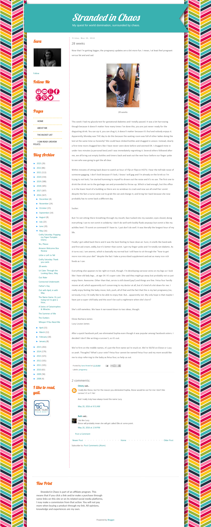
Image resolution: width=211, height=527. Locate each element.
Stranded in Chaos (105, 17)
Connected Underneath (49, 282)
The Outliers (44, 318)
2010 (39, 370)
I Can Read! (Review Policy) (45, 143)
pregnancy (83, 370)
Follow (36, 73)
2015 (39, 347)
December (43, 199)
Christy (81, 386)
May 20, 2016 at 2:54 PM (89, 428)
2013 (39, 356)
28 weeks (43, 266)
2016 (39, 195)
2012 (39, 361)
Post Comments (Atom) (95, 446)
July (40, 222)
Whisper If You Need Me (49, 322)
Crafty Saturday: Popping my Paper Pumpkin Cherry (49, 237)
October (43, 208)
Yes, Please (43, 244)
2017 (39, 191)
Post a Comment (82, 434)
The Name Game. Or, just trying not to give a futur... (50, 300)
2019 (39, 182)
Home (123, 440)
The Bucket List (44, 135)
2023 (39, 164)
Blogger (111, 520)
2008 (39, 379)
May (41, 231)
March (42, 332)
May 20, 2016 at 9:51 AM (89, 407)
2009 (39, 374)
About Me (42, 128)
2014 (39, 352)
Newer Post (77, 440)
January (42, 341)
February (43, 337)
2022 (39, 168)
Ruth (80, 416)
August (42, 217)
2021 (39, 173)
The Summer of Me (47, 314)
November (44, 204)
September (44, 213)
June (41, 226)
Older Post (168, 440)
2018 (39, 186)
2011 (39, 365)
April (41, 328)
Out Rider (43, 278)
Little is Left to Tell (47, 255)
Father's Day (44, 286)
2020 (39, 177)
